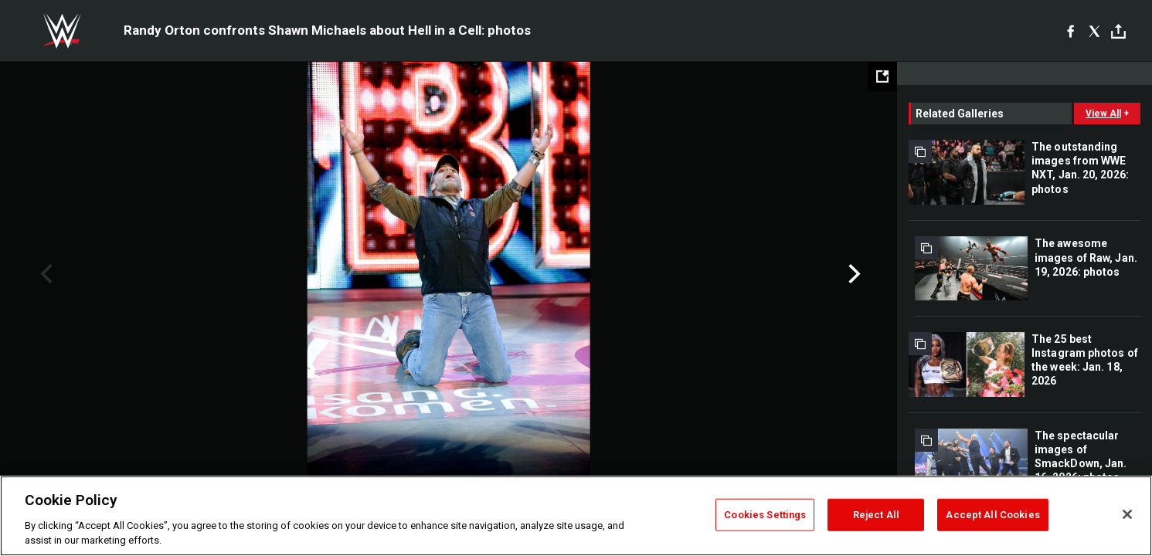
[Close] (1127, 514)
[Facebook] (1070, 31)
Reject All (876, 514)
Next (852, 274)
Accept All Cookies (992, 514)
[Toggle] (1118, 31)
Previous (44, 274)
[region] (576, 516)
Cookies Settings (765, 514)
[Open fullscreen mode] (882, 76)
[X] (1094, 31)
